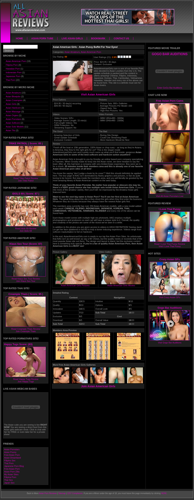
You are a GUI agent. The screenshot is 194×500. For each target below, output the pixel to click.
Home (19, 38)
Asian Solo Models (15, 126)
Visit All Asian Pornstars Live (170, 196)
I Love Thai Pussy (170, 209)
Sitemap (62, 493)
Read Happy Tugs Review (25, 379)
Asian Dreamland (12, 458)
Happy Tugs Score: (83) (18, 344)
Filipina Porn (12, 65)
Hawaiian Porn (13, 68)
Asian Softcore (13, 123)
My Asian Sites (11, 474)
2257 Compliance (75, 493)
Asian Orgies (12, 115)
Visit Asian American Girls (98, 94)
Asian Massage (13, 111)
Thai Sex (8, 480)
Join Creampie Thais (26, 331)
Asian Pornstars (13, 119)
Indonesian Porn (14, 72)
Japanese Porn (13, 76)
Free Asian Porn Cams (169, 100)
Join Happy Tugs (26, 381)
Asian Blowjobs (13, 96)
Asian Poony (10, 452)
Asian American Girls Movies (121, 284)
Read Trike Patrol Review (25, 178)
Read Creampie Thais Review (25, 329)
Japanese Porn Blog (14, 466)
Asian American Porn (91, 52)
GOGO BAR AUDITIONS (170, 54)
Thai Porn (10, 80)
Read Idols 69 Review (25, 228)
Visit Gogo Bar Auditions (169, 342)
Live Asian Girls (72, 38)
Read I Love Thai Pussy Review (169, 244)
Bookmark (98, 38)
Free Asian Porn (12, 455)
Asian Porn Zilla (11, 471)
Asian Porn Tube (42, 38)
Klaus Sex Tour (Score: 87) (26, 243)
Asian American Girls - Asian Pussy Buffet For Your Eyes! (85, 47)
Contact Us (121, 38)
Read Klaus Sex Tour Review (26, 278)
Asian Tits (10, 130)
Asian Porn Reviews (48, 493)
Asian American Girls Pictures (75, 284)
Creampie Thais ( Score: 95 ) (26, 294)
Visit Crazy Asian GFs (169, 297)
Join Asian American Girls (98, 386)
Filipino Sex (9, 460)
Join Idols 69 (26, 231)
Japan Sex (9, 483)
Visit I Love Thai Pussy (170, 246)
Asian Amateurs (72, 52)
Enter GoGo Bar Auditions (169, 88)
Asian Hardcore (13, 108)
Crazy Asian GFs (170, 259)
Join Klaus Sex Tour (25, 281)
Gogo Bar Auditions (170, 307)
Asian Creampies (14, 100)
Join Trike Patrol (26, 180)
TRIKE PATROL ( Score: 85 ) (26, 143)
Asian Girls (11, 104)
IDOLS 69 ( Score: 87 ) (25, 193)
